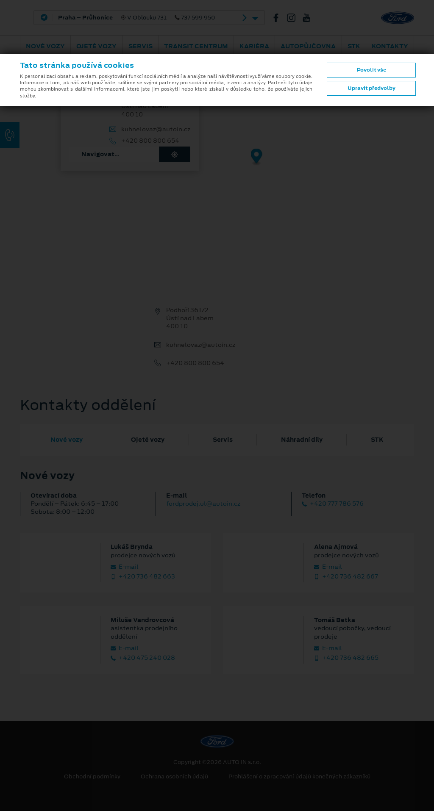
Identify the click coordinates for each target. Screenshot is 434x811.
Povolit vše (371, 69)
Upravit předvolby (371, 88)
